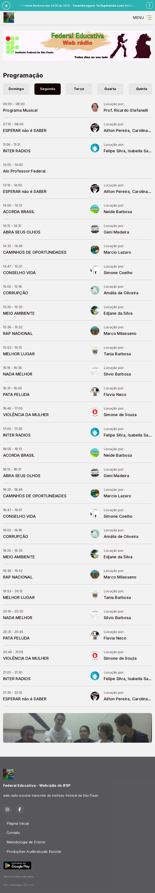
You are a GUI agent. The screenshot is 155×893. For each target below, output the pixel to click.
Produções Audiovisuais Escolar (34, 851)
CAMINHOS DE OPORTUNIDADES (34, 252)
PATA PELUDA (16, 394)
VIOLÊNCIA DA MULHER (26, 414)
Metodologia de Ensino (26, 842)
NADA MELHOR (17, 374)
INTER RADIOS (16, 150)
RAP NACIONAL (18, 333)
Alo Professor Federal (24, 171)
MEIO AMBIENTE (19, 313)
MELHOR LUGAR (19, 353)
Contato (13, 832)
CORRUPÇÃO (15, 292)
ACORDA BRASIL (19, 211)
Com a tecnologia (18, 884)
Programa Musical (20, 110)
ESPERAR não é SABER (25, 130)
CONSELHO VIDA (19, 272)
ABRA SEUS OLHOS (22, 232)
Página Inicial (18, 823)
